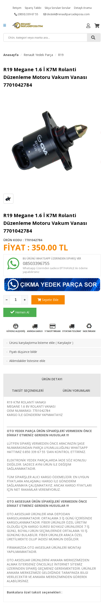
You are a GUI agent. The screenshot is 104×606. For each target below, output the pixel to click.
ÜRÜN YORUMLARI (76, 378)
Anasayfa (11, 55)
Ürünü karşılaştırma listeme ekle (32, 330)
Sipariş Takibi (33, 8)
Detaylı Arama (83, 8)
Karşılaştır (64, 330)
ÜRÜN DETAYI (52, 366)
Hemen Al (84, 299)
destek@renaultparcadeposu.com (66, 14)
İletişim (17, 8)
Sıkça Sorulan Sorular (58, 8)
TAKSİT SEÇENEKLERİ (27, 378)
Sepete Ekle (47, 300)
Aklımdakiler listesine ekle (27, 348)
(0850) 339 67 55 (26, 14)
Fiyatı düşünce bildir (23, 339)
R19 (61, 55)
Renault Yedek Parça (38, 55)
